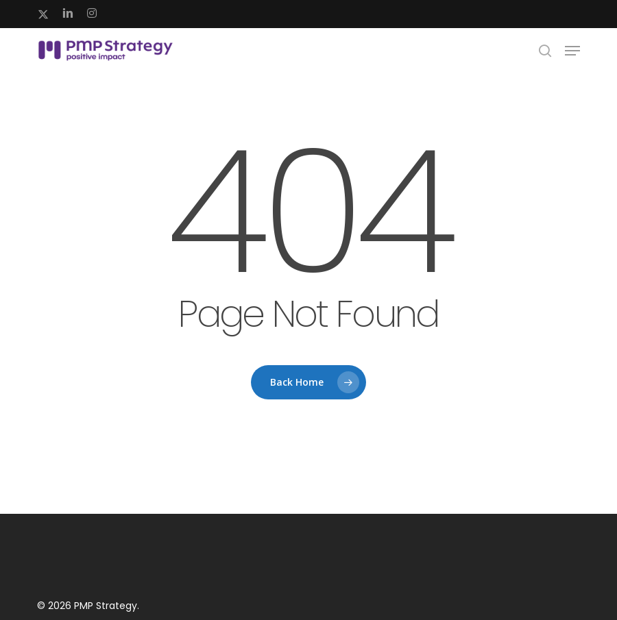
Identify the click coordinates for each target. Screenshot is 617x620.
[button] (572, 51)
